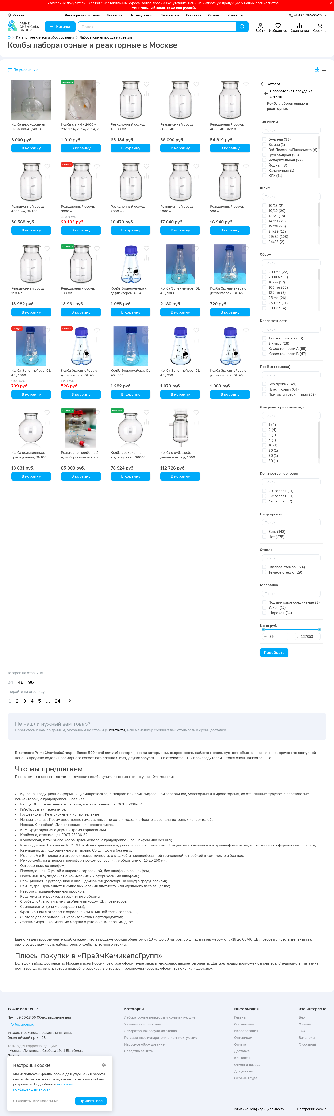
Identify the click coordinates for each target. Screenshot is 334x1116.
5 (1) (272, 440)
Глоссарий (307, 1044)
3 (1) (272, 435)
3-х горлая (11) (281, 496)
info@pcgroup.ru (21, 1024)
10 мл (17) (277, 282)
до (297, 636)
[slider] (263, 629)
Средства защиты (138, 1051)
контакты (117, 730)
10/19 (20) (277, 210)
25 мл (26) (277, 297)
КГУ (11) (275, 175)
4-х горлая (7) (280, 501)
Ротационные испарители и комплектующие (160, 1038)
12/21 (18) (277, 216)
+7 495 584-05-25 (308, 15)
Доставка (193, 15)
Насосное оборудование (144, 1044)
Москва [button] (16, 15)
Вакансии (115, 15)
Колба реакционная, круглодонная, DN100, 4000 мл (29, 457)
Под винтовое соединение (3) (294, 602)
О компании (244, 1024)
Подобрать (274, 652)
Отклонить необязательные (35, 1101)
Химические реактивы (142, 1024)
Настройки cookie (311, 1109)
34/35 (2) (276, 241)
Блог (302, 1017)
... (48, 701)
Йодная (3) (278, 165)
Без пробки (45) (282, 384)
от (265, 636)
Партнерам (169, 15)
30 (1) (273, 455)
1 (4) (272, 424)
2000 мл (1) (278, 277)
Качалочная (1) (281, 170)
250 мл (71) (278, 303)
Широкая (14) (280, 612)
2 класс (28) (279, 343)
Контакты (235, 15)
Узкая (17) (277, 607)
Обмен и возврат (248, 1065)
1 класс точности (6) (286, 338)
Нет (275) (277, 536)
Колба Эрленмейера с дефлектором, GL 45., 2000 (129, 293)
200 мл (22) (278, 272)
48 (20, 682)
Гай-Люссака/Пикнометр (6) (293, 149)
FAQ (302, 1031)
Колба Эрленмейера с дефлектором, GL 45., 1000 (228, 293)
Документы (243, 1071)
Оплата (240, 1044)
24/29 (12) (277, 231)
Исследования (141, 15)
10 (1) (273, 445)
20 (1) (273, 450)
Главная (240, 1017)
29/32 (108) (278, 236)
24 (57, 701)
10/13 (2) (276, 205)
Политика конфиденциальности (258, 1109)
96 (31, 682)
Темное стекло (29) (285, 572)
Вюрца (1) (277, 144)
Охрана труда (245, 1078)
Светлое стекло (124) (287, 567)
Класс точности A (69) (288, 348)
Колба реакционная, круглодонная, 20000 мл (128, 457)
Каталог (60, 26)
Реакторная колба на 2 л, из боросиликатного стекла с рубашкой (79, 457)
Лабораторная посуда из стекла (291, 93)
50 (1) (273, 460)
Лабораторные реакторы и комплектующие (159, 1017)
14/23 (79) (277, 221)
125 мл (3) (277, 292)
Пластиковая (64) (284, 389)
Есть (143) (277, 531)
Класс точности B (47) (287, 353)
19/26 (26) (277, 226)
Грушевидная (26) (284, 155)
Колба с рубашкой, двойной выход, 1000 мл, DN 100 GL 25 (177, 457)
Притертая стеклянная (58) (292, 394)
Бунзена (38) (280, 139)
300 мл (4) (277, 308)
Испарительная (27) (286, 160)
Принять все (91, 1100)
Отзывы (214, 15)
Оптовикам (243, 1038)
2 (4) (272, 429)
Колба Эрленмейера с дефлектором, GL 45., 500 (79, 375)
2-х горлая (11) (281, 491)
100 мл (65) (278, 287)
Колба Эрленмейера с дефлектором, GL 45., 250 (228, 375)
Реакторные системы (82, 15)
